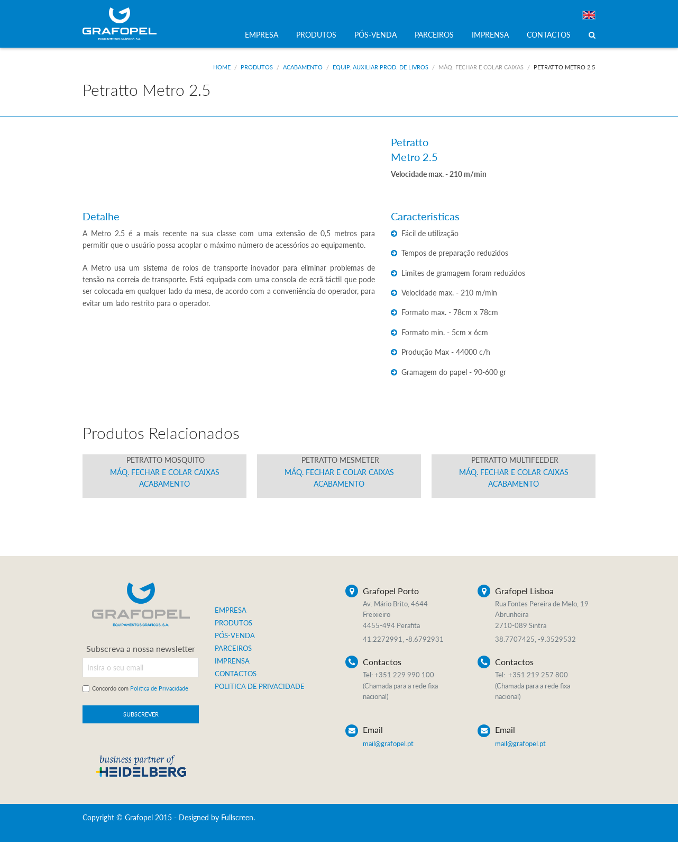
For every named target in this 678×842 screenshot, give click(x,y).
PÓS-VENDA (375, 34)
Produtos (257, 67)
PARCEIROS (434, 34)
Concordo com (140, 688)
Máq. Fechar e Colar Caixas (481, 67)
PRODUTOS (316, 34)
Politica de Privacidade (159, 688)
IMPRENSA (490, 34)
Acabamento (303, 67)
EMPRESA (261, 34)
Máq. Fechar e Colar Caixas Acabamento (164, 471)
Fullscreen (237, 817)
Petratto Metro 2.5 (564, 67)
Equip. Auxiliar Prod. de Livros (380, 67)
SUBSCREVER (141, 714)
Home (222, 67)
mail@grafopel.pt (388, 743)
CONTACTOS (549, 34)
